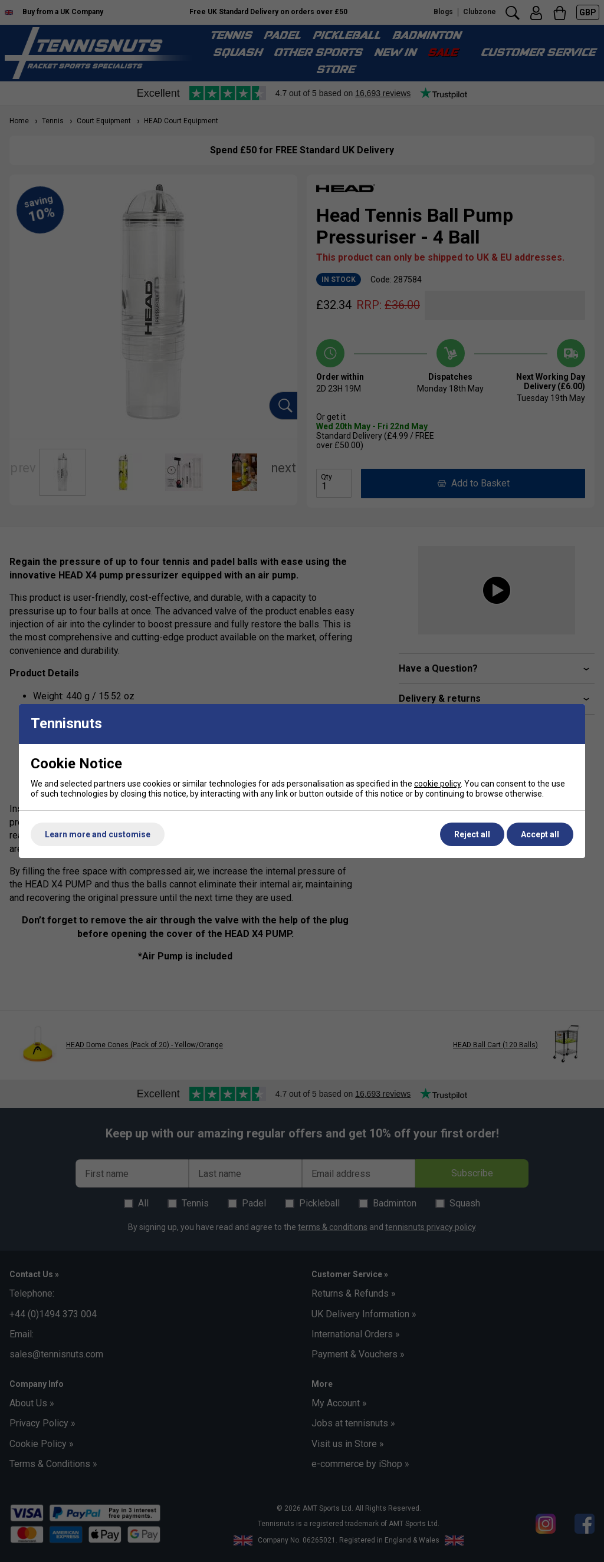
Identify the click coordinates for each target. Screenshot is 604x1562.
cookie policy (437, 783)
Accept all (540, 834)
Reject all (472, 834)
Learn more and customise (97, 834)
